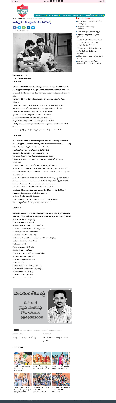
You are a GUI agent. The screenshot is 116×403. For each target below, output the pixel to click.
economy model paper (25, 330)
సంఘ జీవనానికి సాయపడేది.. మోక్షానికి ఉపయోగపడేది (61, 367)
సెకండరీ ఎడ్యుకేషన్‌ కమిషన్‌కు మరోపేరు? (89, 40)
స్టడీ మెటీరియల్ (91, 15)
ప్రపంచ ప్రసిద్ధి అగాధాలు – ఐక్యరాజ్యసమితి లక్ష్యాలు (90, 57)
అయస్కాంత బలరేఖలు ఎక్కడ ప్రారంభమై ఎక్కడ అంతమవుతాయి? (22, 369)
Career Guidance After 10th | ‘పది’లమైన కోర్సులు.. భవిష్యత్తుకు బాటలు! (23, 390)
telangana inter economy (40, 330)
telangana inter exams (54, 330)
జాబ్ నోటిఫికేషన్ (78, 15)
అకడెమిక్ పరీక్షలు (41, 15)
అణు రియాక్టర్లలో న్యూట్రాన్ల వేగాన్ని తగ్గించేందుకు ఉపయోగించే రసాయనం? (89, 62)
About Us (76, 401)
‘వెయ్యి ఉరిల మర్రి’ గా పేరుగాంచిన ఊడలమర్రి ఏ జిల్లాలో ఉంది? (87, 44)
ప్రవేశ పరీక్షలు (67, 15)
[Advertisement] (66, 8)
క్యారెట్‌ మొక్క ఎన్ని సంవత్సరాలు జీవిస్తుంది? (86, 52)
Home (14, 18)
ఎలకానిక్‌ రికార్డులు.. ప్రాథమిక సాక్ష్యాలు (89, 32)
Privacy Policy (89, 401)
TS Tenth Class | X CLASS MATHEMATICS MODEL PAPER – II (61, 390)
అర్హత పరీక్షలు (54, 15)
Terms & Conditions (98, 401)
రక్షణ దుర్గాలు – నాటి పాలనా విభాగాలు (89, 48)
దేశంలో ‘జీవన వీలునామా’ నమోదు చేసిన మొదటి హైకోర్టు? (89, 23)
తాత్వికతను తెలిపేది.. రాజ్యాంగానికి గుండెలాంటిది (87, 28)
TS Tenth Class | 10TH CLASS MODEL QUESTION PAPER (41, 390)
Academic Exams (22, 18)
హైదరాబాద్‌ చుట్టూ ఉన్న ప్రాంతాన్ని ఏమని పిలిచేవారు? (42, 367)
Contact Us (82, 401)
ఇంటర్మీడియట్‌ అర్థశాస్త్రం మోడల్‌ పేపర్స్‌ (24, 338)
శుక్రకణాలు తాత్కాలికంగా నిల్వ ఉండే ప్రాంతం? (88, 36)
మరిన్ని (101, 15)
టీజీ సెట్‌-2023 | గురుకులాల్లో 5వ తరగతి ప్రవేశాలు (55, 339)
